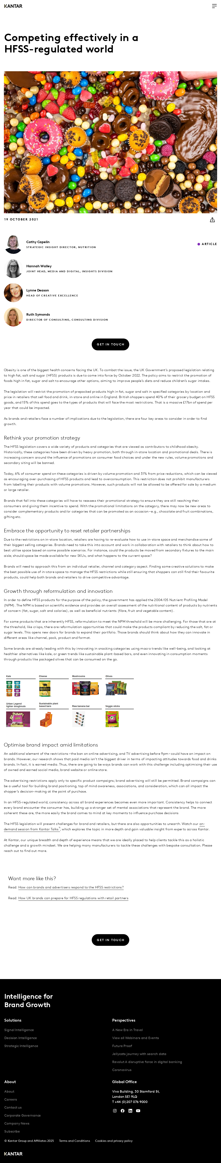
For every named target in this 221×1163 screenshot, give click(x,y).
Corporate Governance (22, 1115)
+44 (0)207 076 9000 (131, 1102)
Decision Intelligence (20, 1038)
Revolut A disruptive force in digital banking (147, 1062)
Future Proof (122, 1046)
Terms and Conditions (74, 1141)
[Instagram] (114, 1112)
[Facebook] (122, 1112)
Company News (16, 1123)
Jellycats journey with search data (139, 1054)
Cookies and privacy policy (114, 1141)
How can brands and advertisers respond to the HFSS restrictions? (71, 887)
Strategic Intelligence (21, 1046)
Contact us (13, 1107)
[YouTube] (130, 1112)
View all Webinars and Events (135, 1038)
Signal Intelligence (19, 1030)
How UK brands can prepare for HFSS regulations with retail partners (73, 898)
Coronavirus (121, 1070)
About (9, 1091)
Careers (10, 1099)
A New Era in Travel (127, 1030)
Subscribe (12, 1131)
